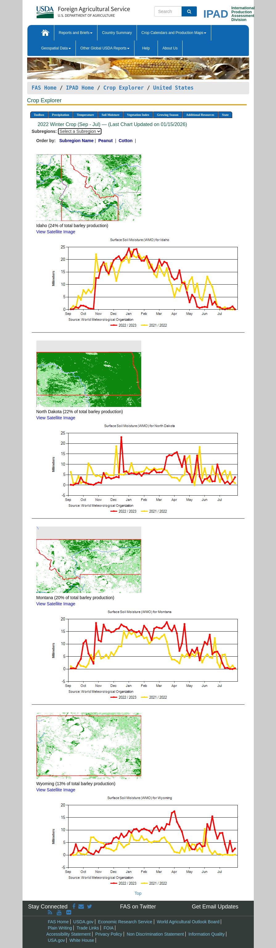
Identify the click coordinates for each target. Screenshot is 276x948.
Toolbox (39, 114)
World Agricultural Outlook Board (188, 921)
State (225, 114)
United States (173, 88)
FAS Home (44, 88)
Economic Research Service (125, 921)
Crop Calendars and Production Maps (174, 33)
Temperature (85, 114)
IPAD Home (80, 88)
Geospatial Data (56, 48)
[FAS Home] (67, 10)
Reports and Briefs (76, 33)
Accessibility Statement (68, 934)
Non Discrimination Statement (155, 934)
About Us (170, 48)
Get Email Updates (215, 907)
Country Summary (117, 33)
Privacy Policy (108, 934)
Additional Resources (200, 114)
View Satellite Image (56, 231)
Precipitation (60, 114)
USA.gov (56, 940)
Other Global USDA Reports (105, 48)
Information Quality (206, 934)
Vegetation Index (138, 114)
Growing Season (168, 114)
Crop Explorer (123, 88)
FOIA (109, 927)
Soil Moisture (110, 114)
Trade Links (87, 927)
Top (138, 893)
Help (146, 48)
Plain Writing (60, 927)
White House (81, 940)
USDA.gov (83, 921)
